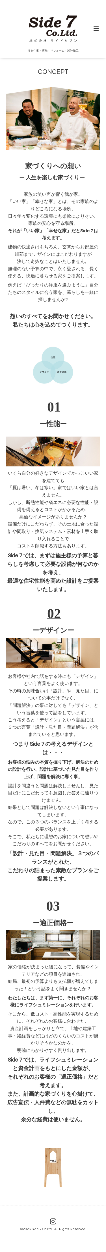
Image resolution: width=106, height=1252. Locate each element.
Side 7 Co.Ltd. (42, 1229)
